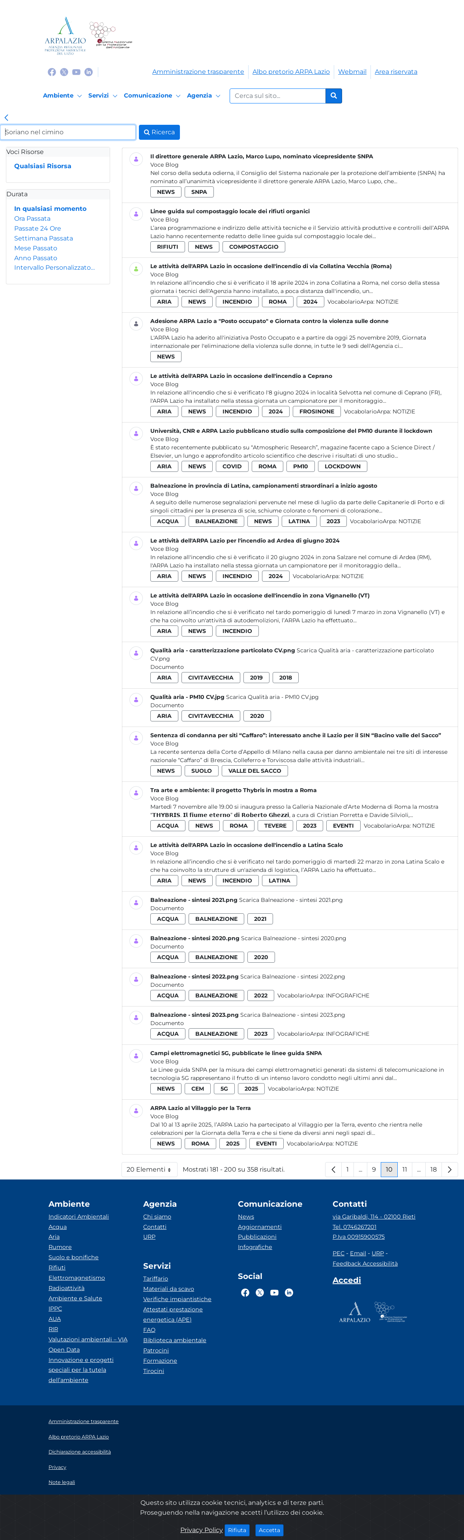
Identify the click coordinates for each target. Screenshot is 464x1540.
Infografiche (347, 995)
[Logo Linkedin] (88, 72)
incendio (237, 301)
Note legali (62, 1482)
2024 (310, 301)
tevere (275, 825)
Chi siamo (157, 1216)
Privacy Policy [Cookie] (201, 1530)
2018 (285, 677)
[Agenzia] (205, 96)
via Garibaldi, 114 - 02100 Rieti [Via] (374, 1216)
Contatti (155, 1226)
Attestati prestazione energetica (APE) (173, 1314)
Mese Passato (35, 248)
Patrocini (156, 1350)
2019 (256, 677)
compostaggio (254, 246)
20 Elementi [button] (152, 1171)
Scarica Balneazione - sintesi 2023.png (292, 1014)
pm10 (300, 466)
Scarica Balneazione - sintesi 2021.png (291, 899)
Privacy (57, 1467)
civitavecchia (211, 677)
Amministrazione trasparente (198, 71)
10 (392, 1171)
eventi (343, 825)
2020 (257, 715)
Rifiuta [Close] (239, 1530)
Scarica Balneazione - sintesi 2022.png (292, 976)
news (166, 191)
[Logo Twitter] (64, 72)
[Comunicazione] (153, 96)
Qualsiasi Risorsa (42, 166)
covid (232, 466)
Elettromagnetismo (77, 1277)
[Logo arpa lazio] (65, 36)
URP (149, 1236)
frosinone (316, 411)
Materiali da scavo (168, 1288)
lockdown (343, 466)
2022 (261, 995)
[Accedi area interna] (347, 1281)
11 (407, 1171)
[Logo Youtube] (76, 72)
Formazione (160, 1360)
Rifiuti (57, 1267)
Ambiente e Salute (75, 1298)
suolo (201, 770)
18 (436, 1171)
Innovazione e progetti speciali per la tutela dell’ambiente (81, 1370)
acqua (168, 521)
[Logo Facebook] (52, 72)
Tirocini (153, 1371)
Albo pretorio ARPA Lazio (291, 71)
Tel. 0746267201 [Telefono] (354, 1226)
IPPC (55, 1308)
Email (358, 1253)
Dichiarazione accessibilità (80, 1452)
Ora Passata (32, 218)
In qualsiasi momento (50, 208)
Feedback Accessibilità (365, 1263)
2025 (251, 1088)
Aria (54, 1236)
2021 (260, 918)
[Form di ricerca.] (278, 95)
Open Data (64, 1349)
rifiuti (167, 246)
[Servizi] (104, 96)
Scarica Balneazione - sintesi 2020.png (293, 938)
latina (299, 521)
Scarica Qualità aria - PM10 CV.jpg (272, 697)
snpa (199, 191)
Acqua (58, 1226)
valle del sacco (254, 770)
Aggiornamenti (260, 1226)
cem (197, 1088)
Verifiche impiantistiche (177, 1299)
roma (278, 301)
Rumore (60, 1247)
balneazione (216, 521)
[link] (6, 118)
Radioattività (66, 1288)
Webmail (352, 71)
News (246, 1216)
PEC (338, 1253)
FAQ (149, 1329)
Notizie (387, 301)
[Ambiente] (64, 96)
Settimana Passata (43, 238)
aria (164, 301)
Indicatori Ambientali (79, 1216)
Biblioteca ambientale (174, 1340)
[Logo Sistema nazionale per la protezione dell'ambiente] (110, 36)
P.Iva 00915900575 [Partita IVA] (359, 1236)
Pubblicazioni (257, 1236)
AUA (55, 1318)
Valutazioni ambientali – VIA (88, 1339)
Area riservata (396, 71)
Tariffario (155, 1278)
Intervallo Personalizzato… (54, 267)
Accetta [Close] (271, 1530)
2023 (333, 521)
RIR (53, 1329)
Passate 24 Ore (37, 228)
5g (224, 1088)
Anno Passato (35, 258)
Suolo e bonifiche (74, 1257)
